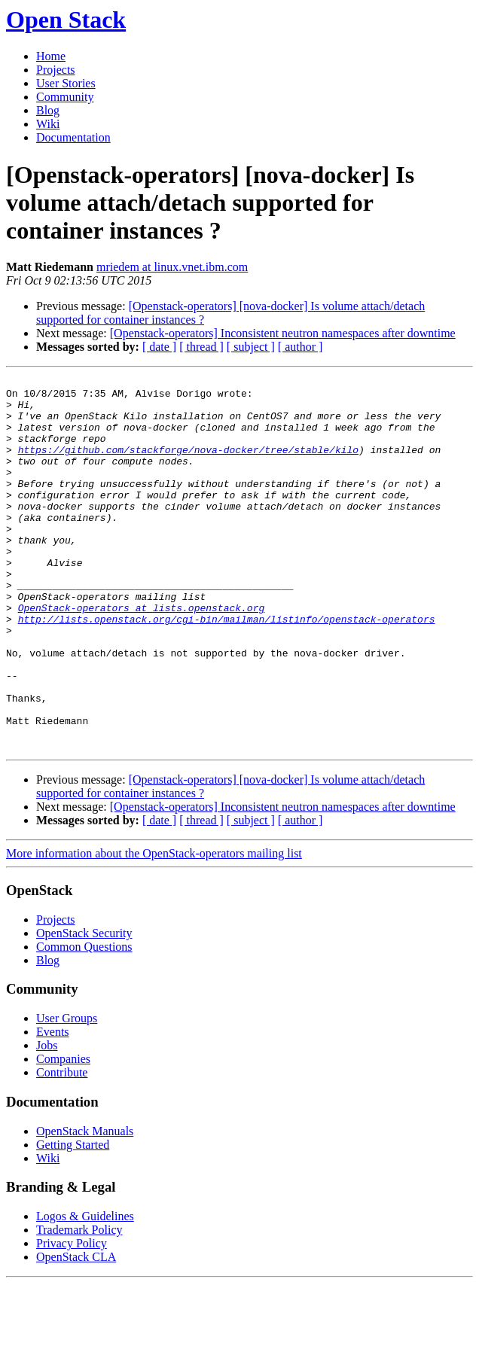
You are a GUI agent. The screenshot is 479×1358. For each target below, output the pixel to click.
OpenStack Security (84, 1007)
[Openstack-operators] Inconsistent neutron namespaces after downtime (283, 333)
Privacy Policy (71, 1317)
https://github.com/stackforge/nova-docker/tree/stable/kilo (188, 465)
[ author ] (300, 346)
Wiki (47, 123)
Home (51, 56)
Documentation (73, 137)
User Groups (66, 1092)
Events (52, 1106)
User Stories (66, 83)
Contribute (61, 1146)
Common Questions (84, 1021)
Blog (47, 110)
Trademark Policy (79, 1304)
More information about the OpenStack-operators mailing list (154, 927)
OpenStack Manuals (84, 1205)
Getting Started (72, 1219)
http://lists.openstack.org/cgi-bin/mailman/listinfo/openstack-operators (226, 668)
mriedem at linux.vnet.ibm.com (172, 266)
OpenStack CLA (76, 1331)
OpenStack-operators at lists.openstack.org (141, 655)
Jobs (46, 1119)
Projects (55, 69)
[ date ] (159, 346)
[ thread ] (201, 346)
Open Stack (66, 19)
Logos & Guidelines (85, 1290)
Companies (63, 1133)
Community (64, 96)
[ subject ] (251, 346)
